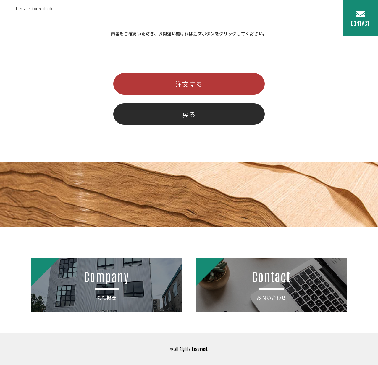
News (272, 16)
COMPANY (318, 16)
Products (211, 16)
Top (185, 16)
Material (244, 16)
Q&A (293, 16)
